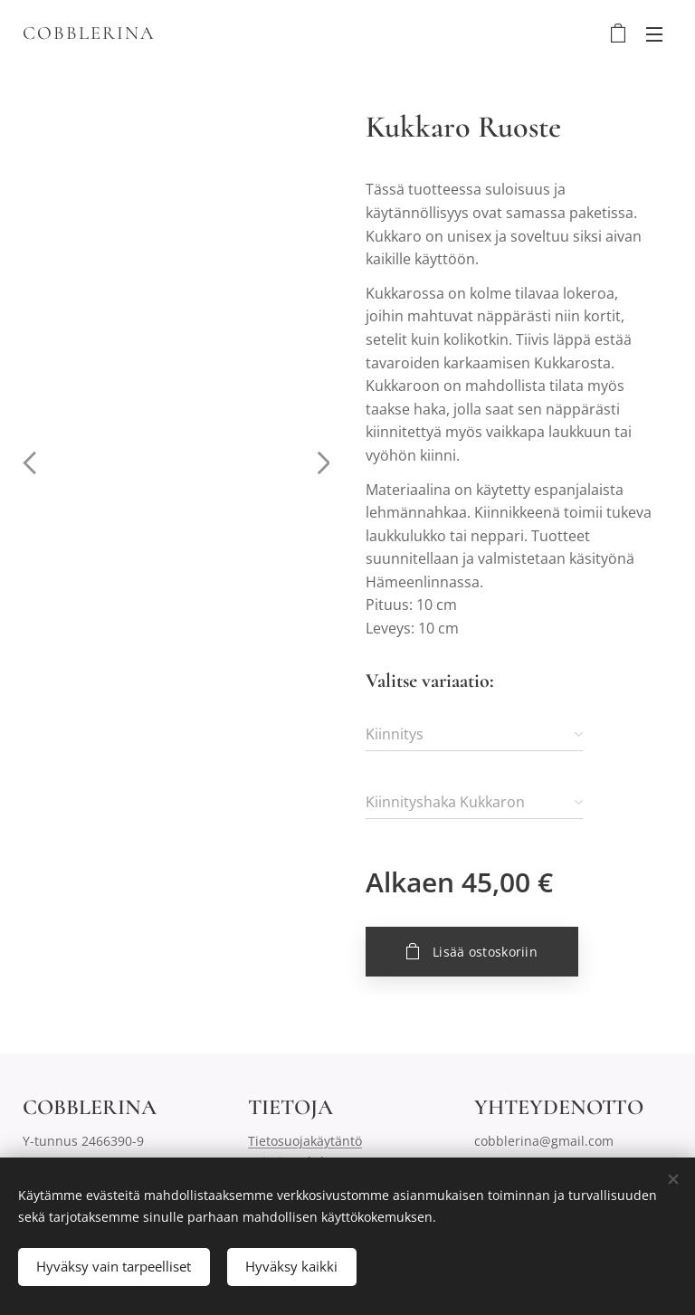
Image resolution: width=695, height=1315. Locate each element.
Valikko (654, 34)
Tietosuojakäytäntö (305, 1141)
